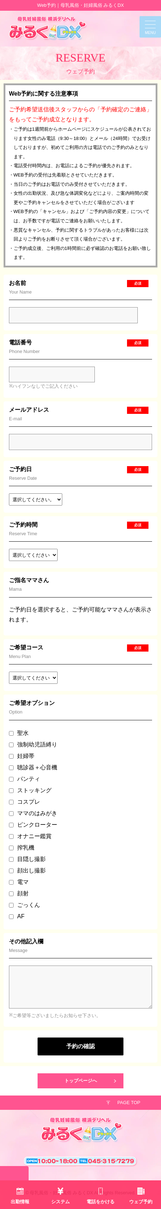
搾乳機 (21, 848)
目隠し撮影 (27, 859)
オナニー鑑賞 (30, 836)
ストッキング (30, 790)
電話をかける (100, 1201)
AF (16, 916)
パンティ (24, 779)
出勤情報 (20, 1201)
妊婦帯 (21, 756)
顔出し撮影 (27, 870)
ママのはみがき (33, 813)
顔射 (19, 893)
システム (60, 1201)
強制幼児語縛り (33, 744)
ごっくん (24, 905)
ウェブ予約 (140, 1201)
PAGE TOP (128, 1102)
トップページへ (80, 1080)
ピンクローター (33, 825)
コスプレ (24, 802)
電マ (19, 882)
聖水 (19, 733)
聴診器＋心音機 (33, 767)
